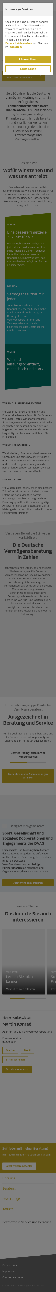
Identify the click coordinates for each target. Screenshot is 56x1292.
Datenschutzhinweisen (18, 43)
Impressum (15, 47)
